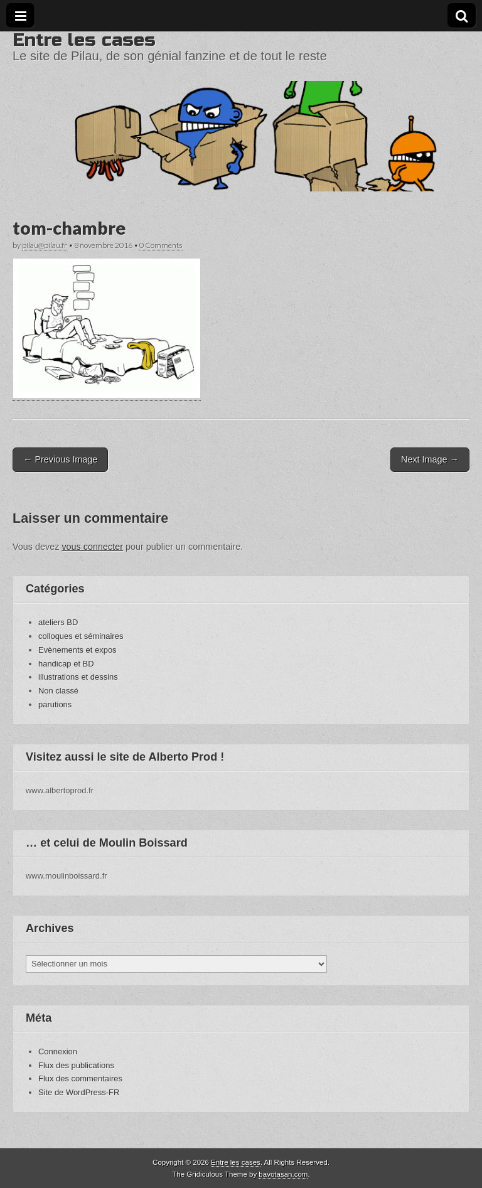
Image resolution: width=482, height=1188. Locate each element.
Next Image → (430, 459)
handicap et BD (66, 663)
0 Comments (161, 245)
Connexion (57, 1051)
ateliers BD (58, 622)
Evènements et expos (77, 650)
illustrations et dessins (78, 677)
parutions (55, 704)
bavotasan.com (283, 1174)
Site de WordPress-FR (78, 1092)
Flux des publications (76, 1065)
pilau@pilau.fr (44, 245)
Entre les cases (84, 40)
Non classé (58, 690)
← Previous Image (60, 459)
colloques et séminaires (80, 636)
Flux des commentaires (80, 1078)
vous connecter (92, 547)
